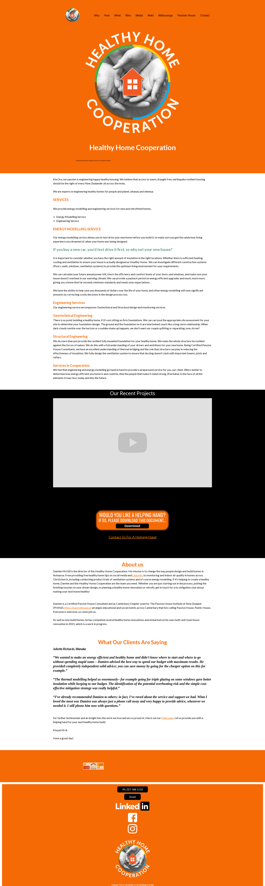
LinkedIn (137, 575)
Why (96, 15)
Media (139, 15)
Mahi (151, 15)
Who (128, 15)
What (117, 15)
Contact (205, 15)
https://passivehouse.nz (77, 607)
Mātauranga (165, 15)
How (107, 15)
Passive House (186, 15)
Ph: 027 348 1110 (132, 789)
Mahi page (167, 718)
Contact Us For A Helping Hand (132, 537)
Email (132, 796)
